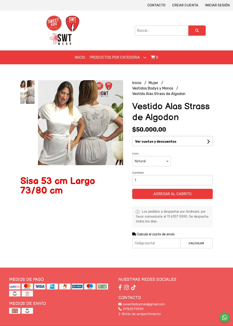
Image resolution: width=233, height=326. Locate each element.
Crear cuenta (185, 5)
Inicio (80, 57)
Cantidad (138, 172)
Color (135, 153)
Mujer (154, 83)
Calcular (196, 243)
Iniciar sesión (217, 5)
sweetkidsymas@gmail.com (141, 304)
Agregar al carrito (172, 194)
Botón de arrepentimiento (139, 314)
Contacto (156, 5)
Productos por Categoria (118, 57)
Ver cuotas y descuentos (155, 142)
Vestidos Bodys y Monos (153, 88)
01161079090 (130, 309)
